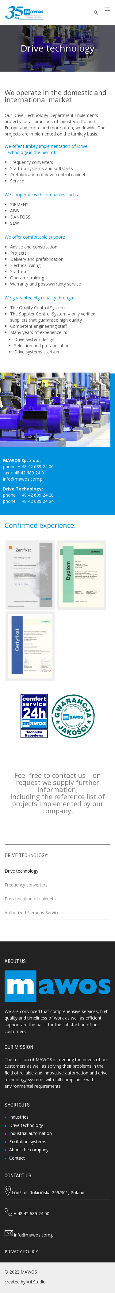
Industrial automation (30, 1133)
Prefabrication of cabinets (30, 899)
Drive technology (21, 871)
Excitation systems (27, 1142)
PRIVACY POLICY (21, 1251)
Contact (17, 1158)
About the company (28, 1150)
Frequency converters (26, 885)
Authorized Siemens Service (32, 913)
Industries (19, 1117)
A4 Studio (36, 1282)
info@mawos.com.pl (34, 1235)
